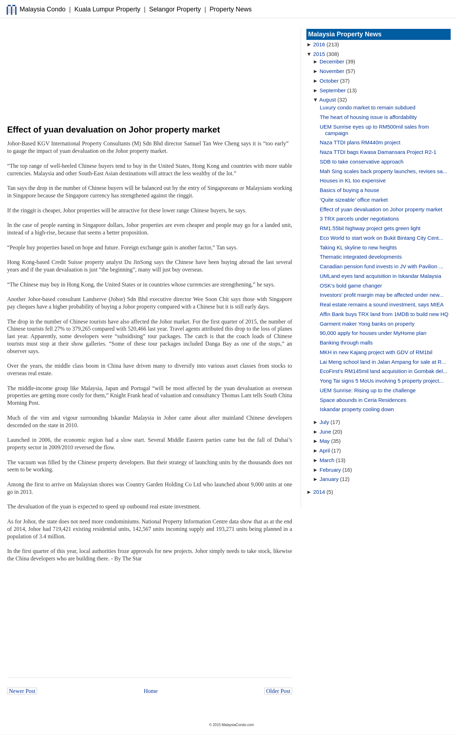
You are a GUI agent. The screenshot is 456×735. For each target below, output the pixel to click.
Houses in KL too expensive (353, 180)
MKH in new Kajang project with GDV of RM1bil (376, 352)
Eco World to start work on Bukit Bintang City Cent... (382, 238)
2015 (319, 54)
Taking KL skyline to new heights (358, 247)
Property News (230, 9)
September (333, 90)
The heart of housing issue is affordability (368, 117)
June (325, 432)
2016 (319, 44)
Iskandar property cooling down (357, 409)
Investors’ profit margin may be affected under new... (382, 295)
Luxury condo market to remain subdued (367, 107)
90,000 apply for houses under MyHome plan (373, 333)
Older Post (278, 691)
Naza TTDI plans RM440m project (360, 142)
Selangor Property (175, 9)
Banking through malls (346, 343)
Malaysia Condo (43, 9)
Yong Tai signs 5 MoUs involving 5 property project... (382, 381)
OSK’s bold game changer (351, 286)
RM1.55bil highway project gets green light (370, 228)
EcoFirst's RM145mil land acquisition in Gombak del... (383, 371)
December (332, 61)
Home (151, 691)
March (327, 460)
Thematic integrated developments (361, 257)
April (324, 450)
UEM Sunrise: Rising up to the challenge (368, 390)
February (330, 470)
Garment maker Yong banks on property (367, 324)
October (329, 81)
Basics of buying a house (349, 190)
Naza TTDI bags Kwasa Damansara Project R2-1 (378, 152)
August (327, 100)
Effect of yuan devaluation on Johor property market (381, 209)
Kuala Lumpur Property (107, 9)
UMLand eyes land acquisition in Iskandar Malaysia (380, 276)
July (324, 422)
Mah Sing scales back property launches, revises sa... (383, 171)
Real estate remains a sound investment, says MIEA (382, 304)
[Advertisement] (149, 71)
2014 (319, 492)
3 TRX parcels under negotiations (359, 219)
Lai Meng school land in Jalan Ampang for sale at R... (383, 362)
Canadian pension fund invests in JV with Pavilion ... (382, 266)
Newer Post (22, 691)
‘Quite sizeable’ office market (354, 200)
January (329, 479)
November (332, 71)
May (325, 441)
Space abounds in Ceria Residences (363, 400)
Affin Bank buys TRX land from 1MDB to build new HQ (384, 314)
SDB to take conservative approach (362, 162)
